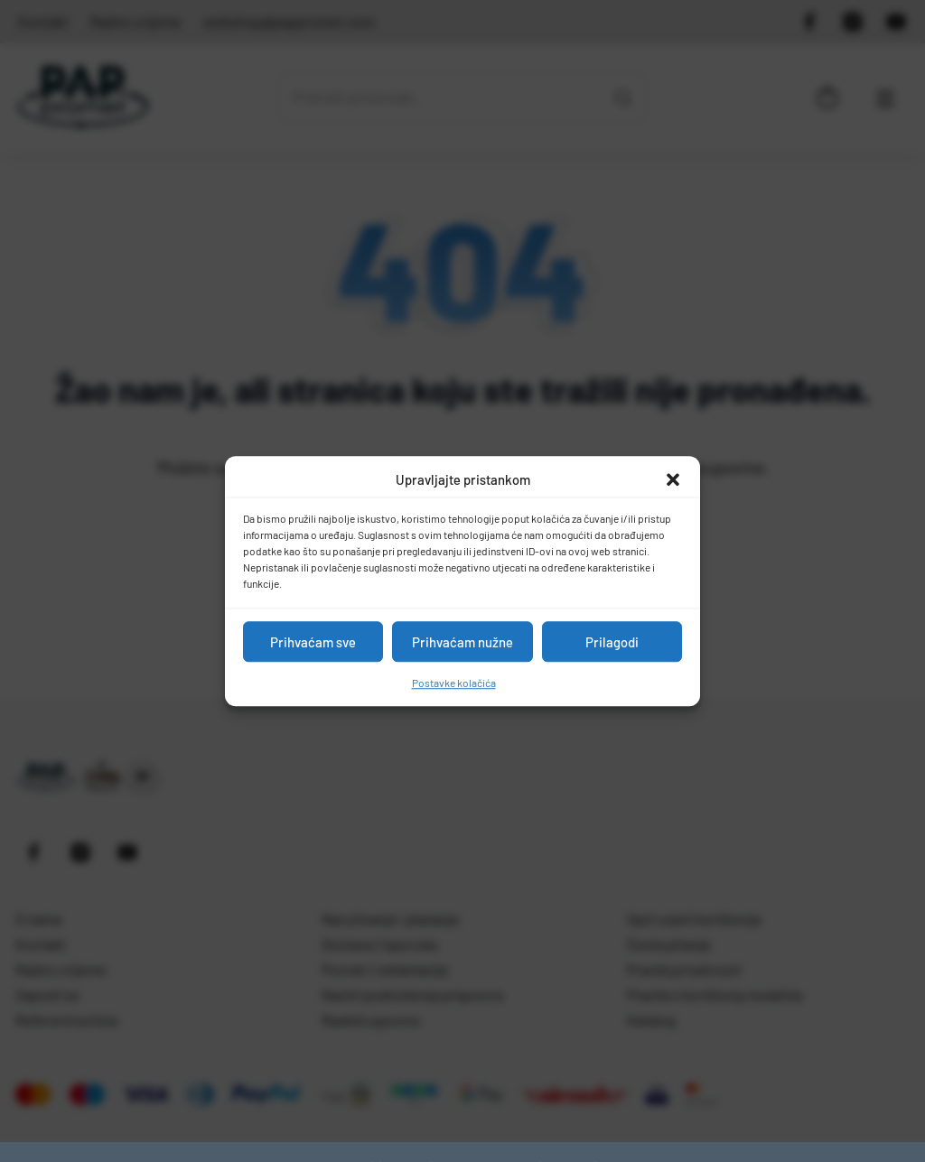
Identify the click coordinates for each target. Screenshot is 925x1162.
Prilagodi (612, 642)
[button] (673, 479)
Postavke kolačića (454, 682)
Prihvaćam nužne (462, 642)
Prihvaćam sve (313, 642)
